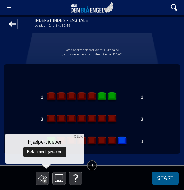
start (165, 178)
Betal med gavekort (45, 151)
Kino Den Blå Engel (92, 7)
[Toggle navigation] (10, 7)
